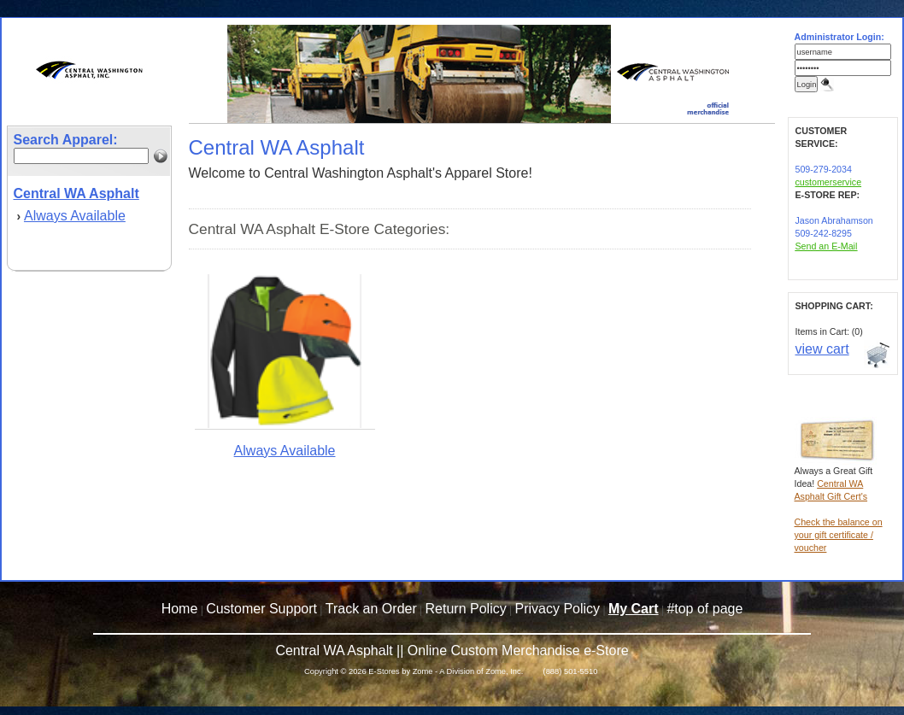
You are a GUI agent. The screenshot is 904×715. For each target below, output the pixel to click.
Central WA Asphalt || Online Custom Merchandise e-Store (451, 650)
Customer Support (261, 608)
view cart (822, 349)
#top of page (704, 608)
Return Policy (466, 608)
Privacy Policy (558, 608)
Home (179, 608)
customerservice (828, 182)
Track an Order (371, 608)
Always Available (75, 215)
